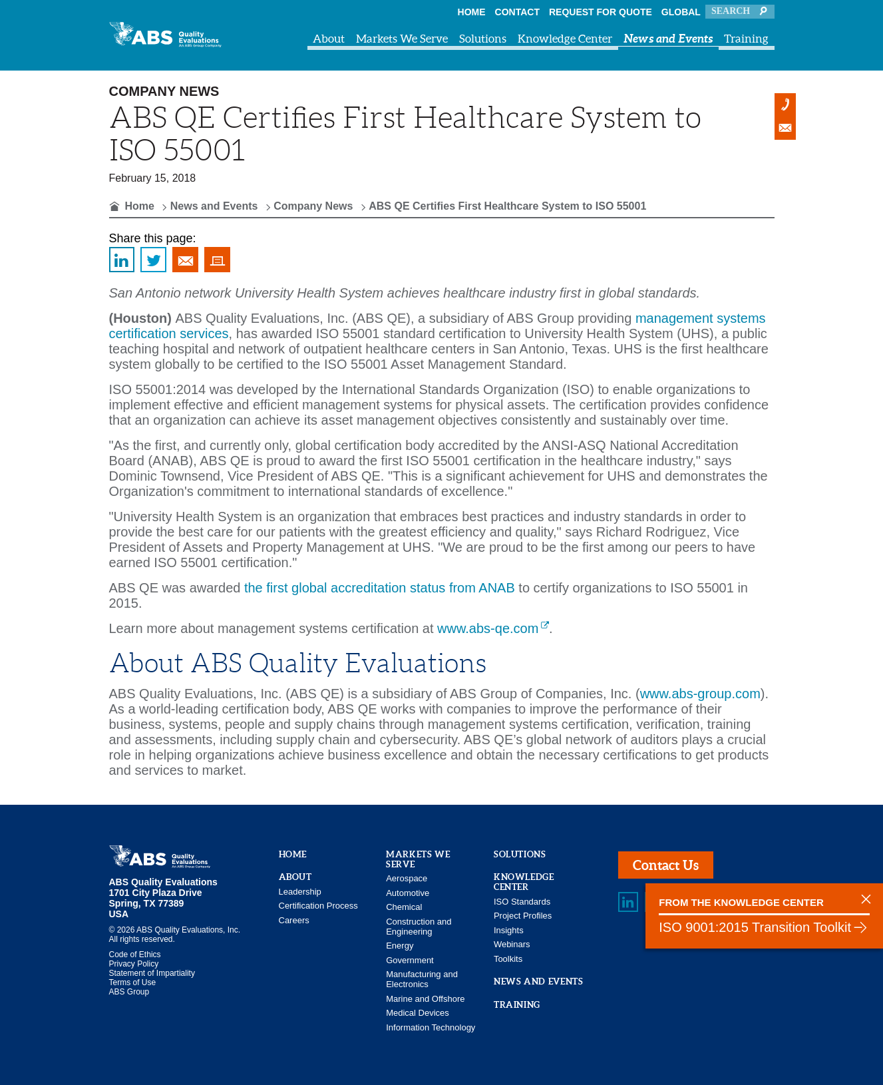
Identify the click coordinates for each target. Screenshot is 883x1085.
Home (472, 12)
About (329, 38)
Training (746, 38)
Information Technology (430, 1027)
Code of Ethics (135, 954)
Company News (313, 206)
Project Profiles (523, 916)
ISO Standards (522, 902)
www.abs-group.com (700, 693)
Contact (517, 12)
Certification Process (318, 906)
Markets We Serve (402, 38)
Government (410, 960)
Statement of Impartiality (152, 973)
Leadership (300, 892)
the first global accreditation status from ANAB (379, 587)
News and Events (668, 38)
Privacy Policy (134, 964)
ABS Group (129, 991)
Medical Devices (417, 1013)
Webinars (512, 944)
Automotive (407, 893)
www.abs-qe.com (487, 628)
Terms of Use (132, 982)
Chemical (404, 907)
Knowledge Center (565, 38)
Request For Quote (600, 12)
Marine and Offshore (425, 999)
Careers (294, 920)
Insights (509, 930)
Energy (399, 946)
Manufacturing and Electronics (422, 979)
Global (681, 12)
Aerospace (406, 878)
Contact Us (666, 865)
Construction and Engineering (418, 927)
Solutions (482, 38)
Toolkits (508, 959)
